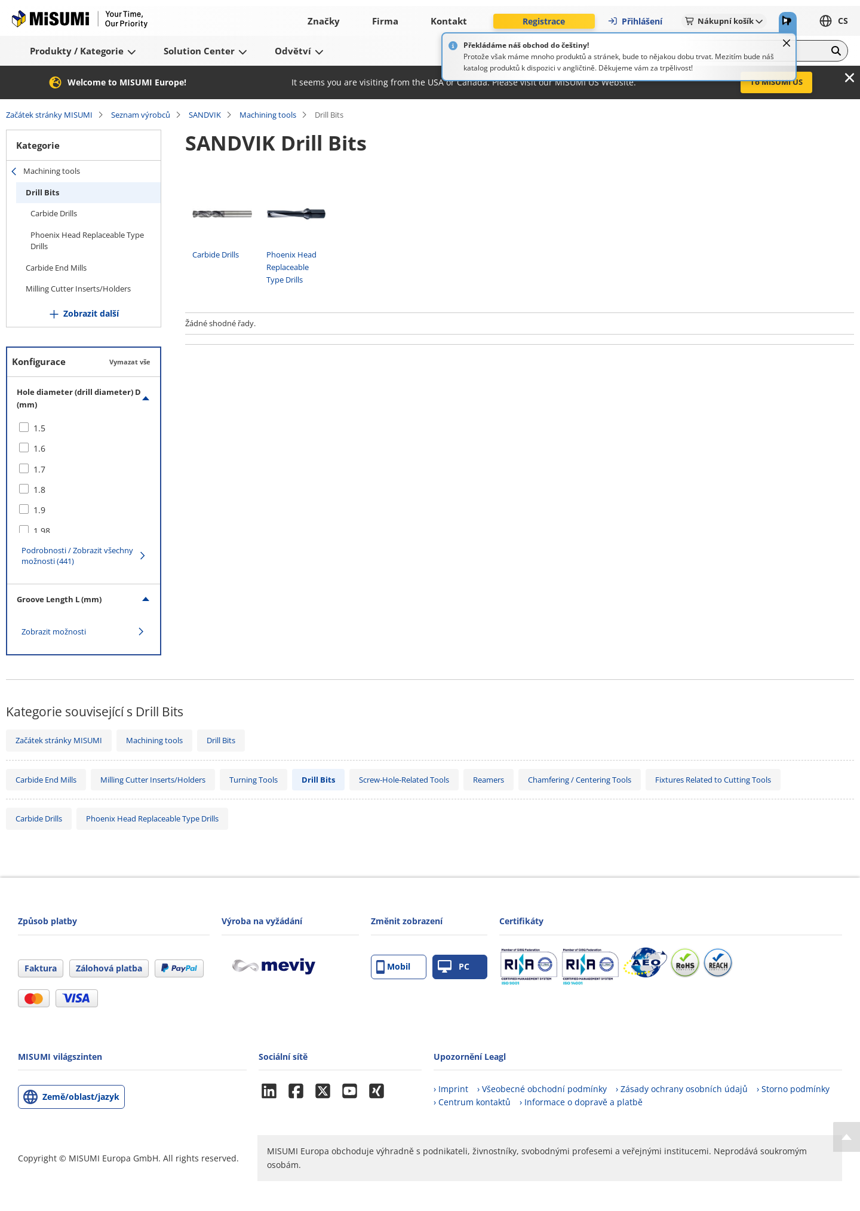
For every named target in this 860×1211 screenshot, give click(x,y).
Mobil (393, 967)
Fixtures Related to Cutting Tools (713, 779)
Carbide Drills (53, 213)
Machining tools (267, 114)
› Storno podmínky (793, 1089)
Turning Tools (253, 779)
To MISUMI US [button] (776, 81)
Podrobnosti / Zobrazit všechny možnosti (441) (77, 555)
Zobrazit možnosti (54, 631)
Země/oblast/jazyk (80, 1096)
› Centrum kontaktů (472, 1102)
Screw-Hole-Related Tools (404, 779)
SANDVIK (205, 114)
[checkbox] (83, 428)
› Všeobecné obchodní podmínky (542, 1089)
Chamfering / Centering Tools (579, 779)
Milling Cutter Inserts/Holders (78, 288)
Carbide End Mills (56, 267)
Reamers (488, 779)
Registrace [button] (544, 21)
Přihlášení (634, 21)
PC (453, 967)
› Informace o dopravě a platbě (581, 1102)
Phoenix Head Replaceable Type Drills (87, 240)
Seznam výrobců (140, 114)
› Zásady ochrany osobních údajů (682, 1089)
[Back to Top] (846, 1137)
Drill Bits (42, 192)
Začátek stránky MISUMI (49, 114)
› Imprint (451, 1089)
